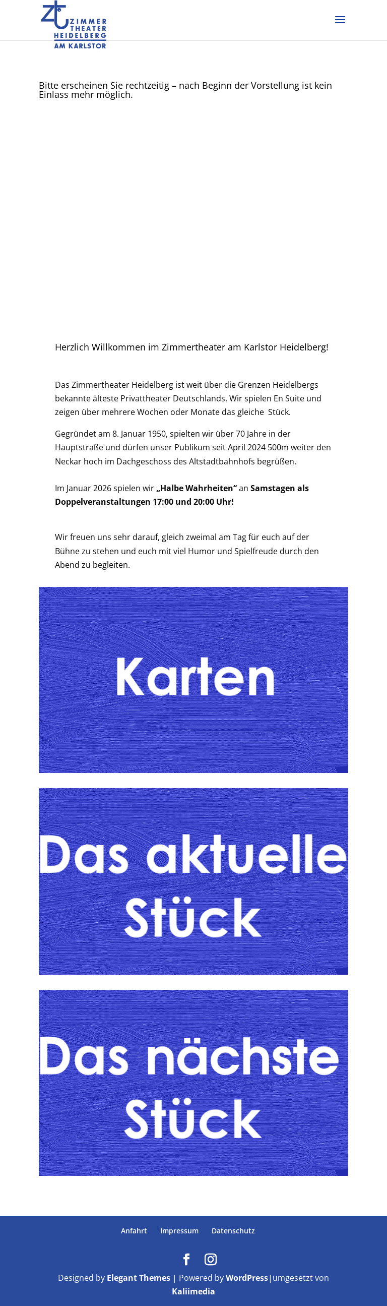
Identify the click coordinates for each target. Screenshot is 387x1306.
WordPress (247, 1277)
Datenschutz (233, 1230)
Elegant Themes (138, 1277)
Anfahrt (134, 1230)
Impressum (179, 1230)
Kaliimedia (193, 1291)
